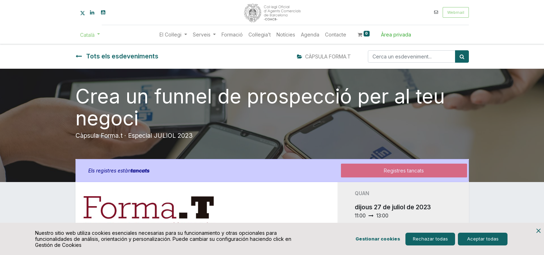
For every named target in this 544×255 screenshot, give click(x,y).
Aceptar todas (483, 239)
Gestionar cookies (377, 239)
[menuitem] (232, 34)
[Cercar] (462, 56)
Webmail (455, 12)
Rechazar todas (430, 239)
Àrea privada (396, 35)
